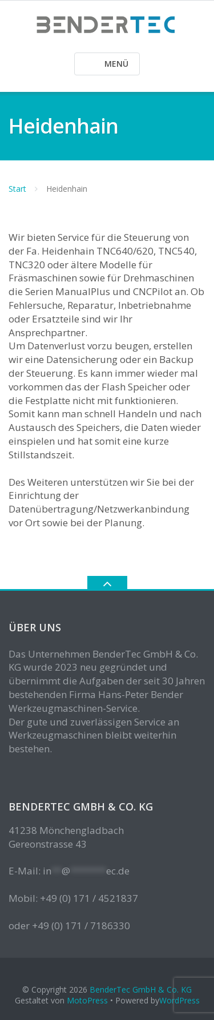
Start (17, 188)
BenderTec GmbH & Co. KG (141, 989)
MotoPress (87, 1000)
